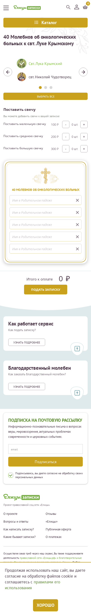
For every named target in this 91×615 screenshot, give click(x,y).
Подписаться (46, 461)
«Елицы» (52, 522)
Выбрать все (45, 96)
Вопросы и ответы (15, 522)
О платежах (54, 537)
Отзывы (51, 514)
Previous (7, 72)
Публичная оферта (58, 529)
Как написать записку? (18, 529)
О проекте (10, 514)
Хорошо (45, 605)
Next (83, 72)
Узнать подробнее (26, 342)
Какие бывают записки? (19, 537)
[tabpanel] (45, 72)
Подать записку (45, 289)
